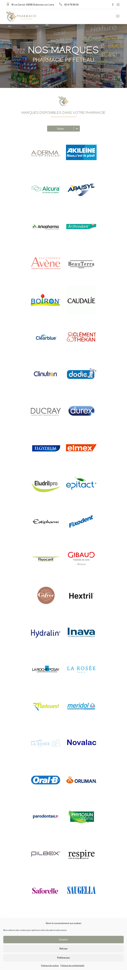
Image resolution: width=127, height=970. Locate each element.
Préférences (63, 957)
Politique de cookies (50, 965)
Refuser (64, 948)
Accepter (63, 939)
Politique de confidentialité (72, 965)
